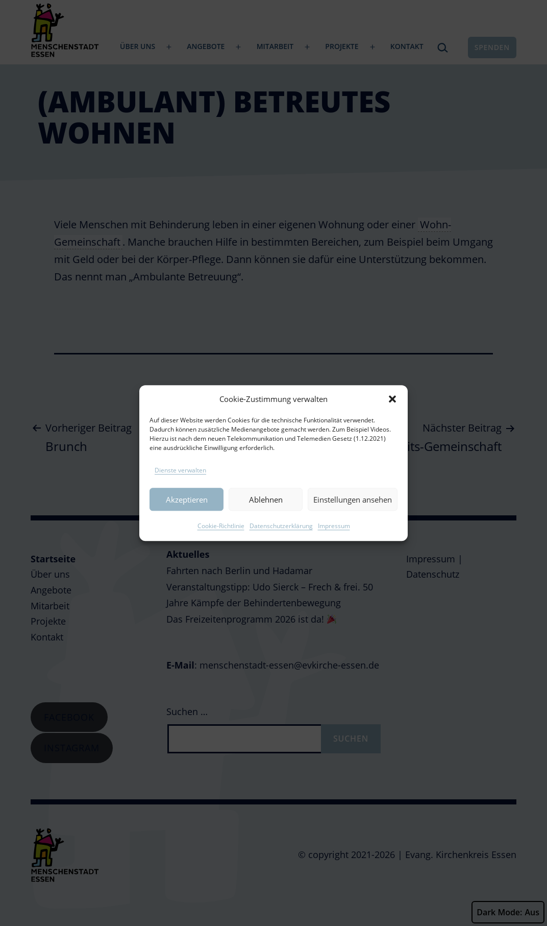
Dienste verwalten (180, 483)
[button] (392, 412)
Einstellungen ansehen (352, 513)
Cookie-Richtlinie (220, 539)
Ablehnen (266, 513)
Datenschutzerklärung (281, 539)
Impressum (334, 539)
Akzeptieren (187, 513)
